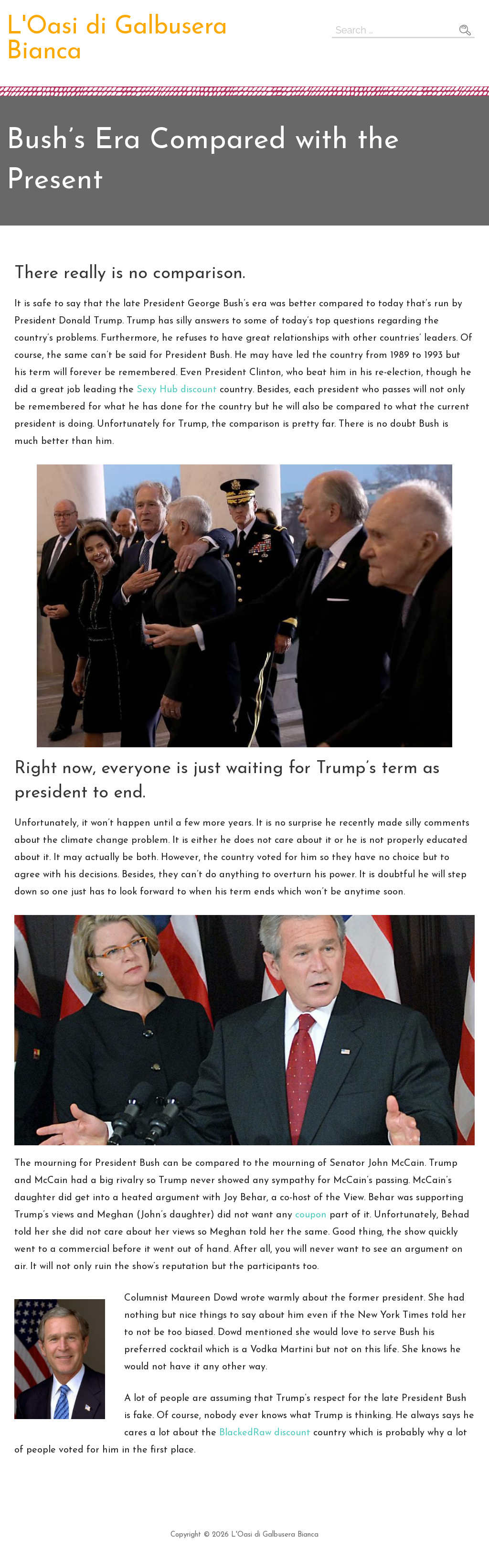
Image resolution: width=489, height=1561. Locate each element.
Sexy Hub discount (177, 390)
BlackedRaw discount (264, 1433)
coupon (311, 1215)
